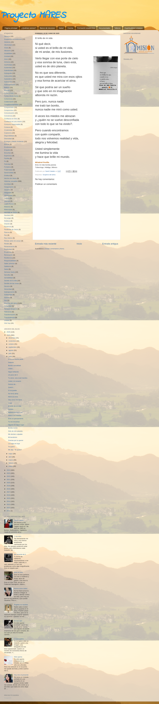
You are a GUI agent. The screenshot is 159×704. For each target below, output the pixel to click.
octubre (11, 344)
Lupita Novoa (9, 204)
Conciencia (8, 116)
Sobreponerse (9, 292)
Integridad (7, 192)
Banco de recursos (47, 28)
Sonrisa (7, 297)
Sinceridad (8, 289)
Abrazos (7, 36)
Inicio (79, 243)
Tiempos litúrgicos (10, 309)
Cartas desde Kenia (11, 96)
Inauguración (8, 187)
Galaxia (11, 362)
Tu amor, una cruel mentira (17, 378)
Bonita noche (13, 428)
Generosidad (8, 173)
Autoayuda (8, 73)
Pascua (6, 232)
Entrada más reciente (45, 243)
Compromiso (8, 110)
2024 (9, 470)
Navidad (7, 215)
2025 (9, 335)
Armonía (7, 62)
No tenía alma (13, 394)
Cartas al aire (9, 93)
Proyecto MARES (33, 15)
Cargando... (8, 698)
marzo (11, 460)
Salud (61, 28)
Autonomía (8, 82)
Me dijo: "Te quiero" (15, 450)
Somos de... (12, 384)
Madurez (7, 207)
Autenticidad (8, 70)
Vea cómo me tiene (15, 400)
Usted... (11, 368)
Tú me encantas (14, 422)
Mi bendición (12, 437)
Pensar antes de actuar (12, 241)
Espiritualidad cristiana (134, 28)
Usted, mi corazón (14, 381)
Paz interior (8, 238)
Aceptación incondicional (13, 39)
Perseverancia (9, 246)
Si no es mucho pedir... (16, 359)
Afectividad (8, 45)
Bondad (7, 90)
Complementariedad (11, 104)
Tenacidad (8, 306)
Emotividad (8, 147)
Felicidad (7, 164)
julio (10, 353)
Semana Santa (9, 272)
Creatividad (8, 130)
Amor (6, 59)
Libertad (7, 201)
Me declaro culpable (15, 434)
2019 (9, 486)
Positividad (8, 249)
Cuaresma (8, 133)
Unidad (6, 320)
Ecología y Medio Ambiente (14, 141)
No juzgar (7, 218)
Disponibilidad (9, 136)
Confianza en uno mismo (13, 121)
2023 (9, 473)
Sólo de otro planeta (15, 431)
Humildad (7, 184)
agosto (11, 350)
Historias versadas (10, 181)
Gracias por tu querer (15, 440)
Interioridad (8, 195)
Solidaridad (8, 295)
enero (11, 466)
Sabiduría (7, 266)
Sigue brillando (13, 372)
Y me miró (17, 536)
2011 (9, 511)
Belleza (6, 87)
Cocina (70, 28)
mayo (11, 454)
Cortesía (7, 127)
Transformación (9, 315)
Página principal (11, 28)
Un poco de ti (13, 375)
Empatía (7, 150)
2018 (9, 489)
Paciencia (7, 227)
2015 (9, 498)
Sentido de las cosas (11, 283)
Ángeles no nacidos (21, 605)
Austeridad (8, 67)
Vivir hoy (7, 323)
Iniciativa (7, 190)
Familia (6, 158)
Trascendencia (9, 317)
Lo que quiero (19, 639)
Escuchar (7, 153)
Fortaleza (7, 167)
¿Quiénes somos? (28, 28)
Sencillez (7, 275)
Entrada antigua (110, 243)
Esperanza (8, 156)
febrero (11, 463)
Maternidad (8, 209)
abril (10, 457)
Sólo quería (18, 657)
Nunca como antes (20, 588)
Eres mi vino (18, 572)
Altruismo (7, 50)
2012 (9, 508)
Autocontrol (8, 76)
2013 (9, 504)
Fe (5, 161)
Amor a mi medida (14, 415)
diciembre (12, 338)
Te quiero (11, 447)
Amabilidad (8, 53)
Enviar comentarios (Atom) (54, 249)
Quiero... (11, 387)
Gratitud (7, 175)
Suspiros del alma (49, 175)
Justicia (6, 198)
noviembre (12, 341)
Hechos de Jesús (10, 178)
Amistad (7, 56)
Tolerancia (8, 312)
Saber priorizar (9, 263)
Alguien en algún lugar (16, 425)
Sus (5, 300)
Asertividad (8, 65)
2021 (9, 479)
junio (10, 356)
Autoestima (8, 79)
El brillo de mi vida (14, 406)
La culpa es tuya (14, 443)
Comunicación (9, 113)
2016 (9, 495)
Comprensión (9, 107)
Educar (6, 144)
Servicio (7, 286)
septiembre (13, 347)
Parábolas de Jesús (11, 229)
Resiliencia (8, 258)
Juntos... (11, 409)
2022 (9, 476)
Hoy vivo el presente (21, 675)
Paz (5, 235)
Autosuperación (9, 85)
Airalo (6, 48)
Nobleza (7, 221)
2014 (9, 501)
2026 (9, 332)
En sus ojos (18, 621)
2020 (9, 482)
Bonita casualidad (14, 365)
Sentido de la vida (10, 280)
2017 (9, 492)
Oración (7, 224)
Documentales (104, 28)
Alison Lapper (19, 520)
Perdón (6, 244)
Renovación (8, 255)
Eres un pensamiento (15, 418)
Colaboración (9, 102)
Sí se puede (12, 390)
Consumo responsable (12, 124)
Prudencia (7, 252)
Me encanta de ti (20, 554)
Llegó (10, 403)
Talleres (117, 28)
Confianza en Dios (10, 119)
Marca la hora (13, 397)
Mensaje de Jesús (10, 212)
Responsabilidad (10, 261)
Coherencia (8, 99)
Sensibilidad (8, 278)
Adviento (7, 42)
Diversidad (8, 138)
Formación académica (86, 28)
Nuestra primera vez (15, 412)
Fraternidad (8, 170)
